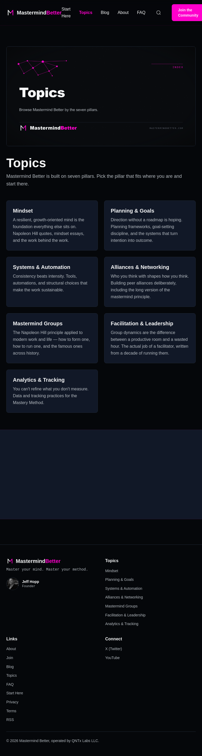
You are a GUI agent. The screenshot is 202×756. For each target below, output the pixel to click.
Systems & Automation (123, 588)
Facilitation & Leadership (125, 615)
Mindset (111, 571)
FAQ (141, 12)
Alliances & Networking (124, 597)
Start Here (14, 693)
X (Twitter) (113, 649)
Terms (11, 711)
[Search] (158, 12)
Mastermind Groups (121, 606)
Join (9, 658)
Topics (85, 12)
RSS (10, 720)
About (123, 12)
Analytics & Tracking (121, 624)
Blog (105, 12)
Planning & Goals (119, 579)
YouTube (112, 658)
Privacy (12, 702)
